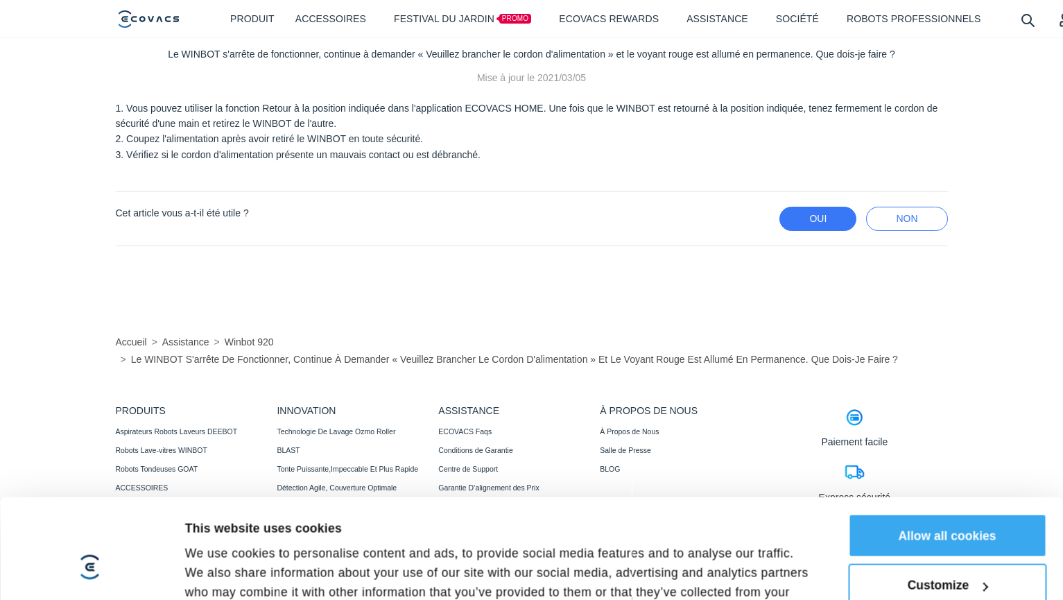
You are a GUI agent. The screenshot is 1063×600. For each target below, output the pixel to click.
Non (906, 218)
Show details (222, 547)
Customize (948, 476)
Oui (818, 218)
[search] (1027, 19)
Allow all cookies (947, 427)
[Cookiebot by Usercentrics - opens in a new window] (89, 547)
